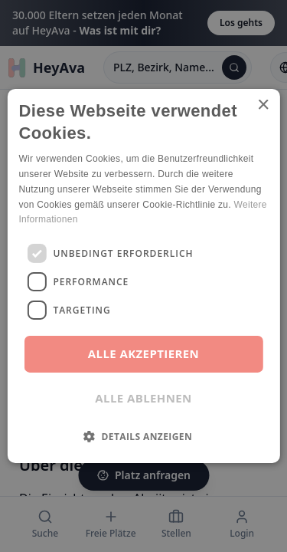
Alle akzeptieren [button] (143, 353)
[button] (143, 436)
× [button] (263, 105)
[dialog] (143, 276)
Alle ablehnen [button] (143, 398)
